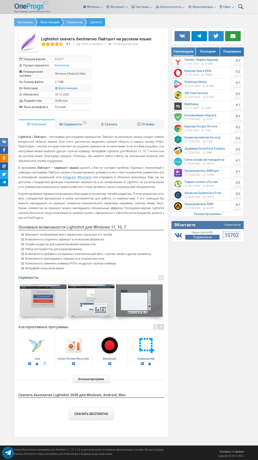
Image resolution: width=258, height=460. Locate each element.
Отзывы (148, 124)
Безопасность (171, 7)
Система (142, 7)
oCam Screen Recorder (73, 351)
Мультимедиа (202, 7)
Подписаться (202, 237)
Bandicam (110, 351)
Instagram (69, 177)
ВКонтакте (85, 177)
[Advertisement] (131, 84)
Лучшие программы (207, 214)
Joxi (37, 351)
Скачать (111, 124)
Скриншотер (146, 351)
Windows (93, 7)
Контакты (225, 451)
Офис (227, 7)
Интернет (117, 7)
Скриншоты (75, 123)
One (29, 6)
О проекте (238, 451)
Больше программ (91, 379)
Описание (38, 124)
